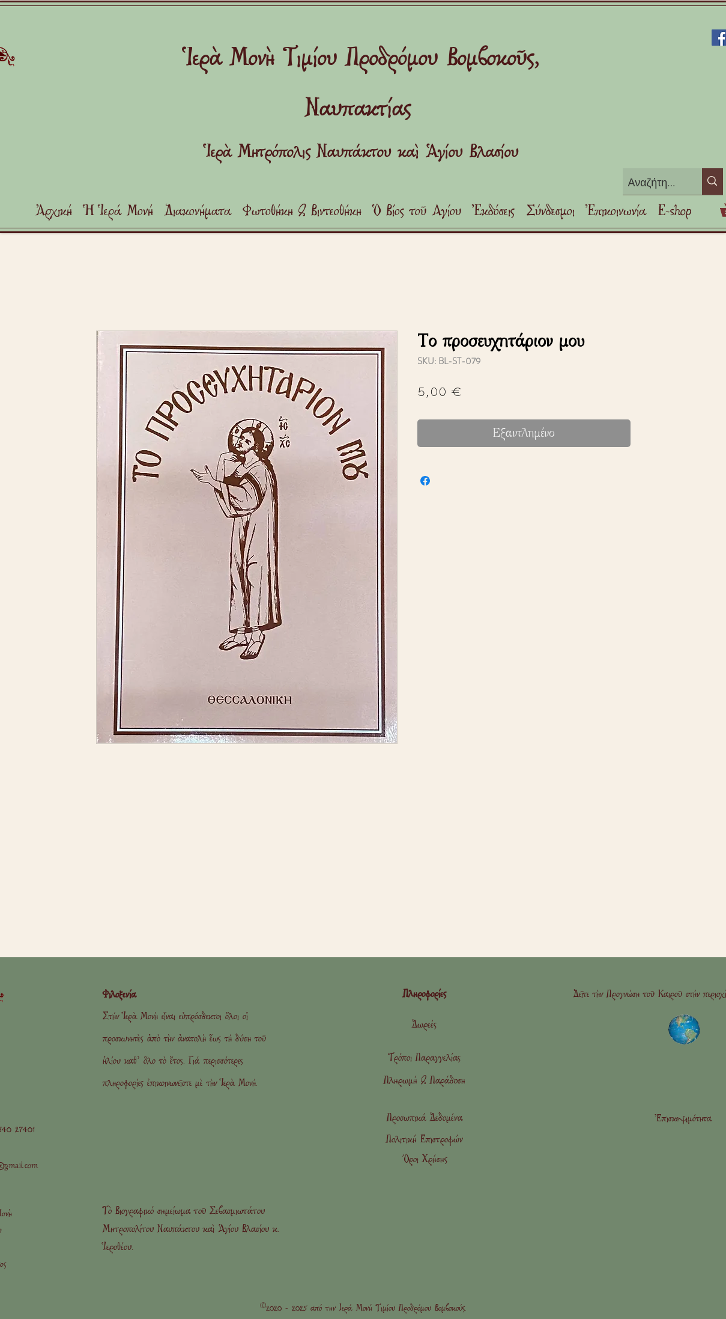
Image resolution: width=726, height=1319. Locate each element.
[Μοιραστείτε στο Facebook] (425, 481)
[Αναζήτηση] (652, 182)
